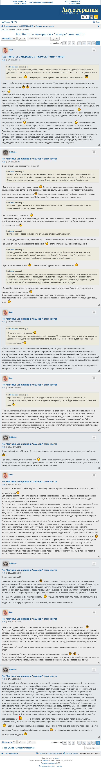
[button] (64, 43)
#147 (3, 573)
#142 (3, 162)
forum (57, 758)
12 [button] (84, 43)
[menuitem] (14, 22)
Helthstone (13, 67)
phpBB (45, 760)
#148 (3, 622)
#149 (3, 679)
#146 (3, 484)
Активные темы (22, 30)
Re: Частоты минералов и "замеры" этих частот (50, 34)
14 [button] (93, 43)
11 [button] (79, 43)
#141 (3, 60)
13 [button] (89, 43)
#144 (3, 388)
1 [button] (73, 43)
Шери (11, 50)
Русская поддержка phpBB (50, 763)
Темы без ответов (8, 30)
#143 (3, 322)
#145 (3, 447)
